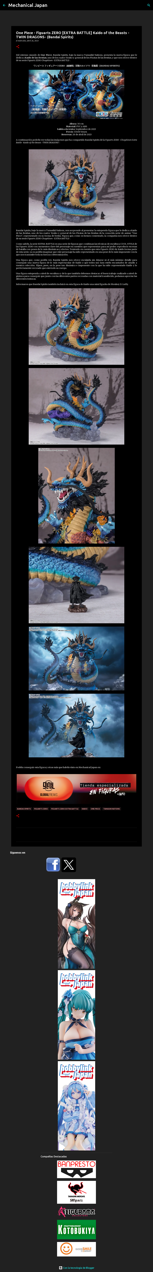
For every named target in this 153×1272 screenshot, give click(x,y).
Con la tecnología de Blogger (76, 1267)
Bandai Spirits (24, 809)
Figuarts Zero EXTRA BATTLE (64, 809)
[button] (18, 47)
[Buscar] (149, 5)
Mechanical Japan (27, 5)
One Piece (95, 809)
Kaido (84, 809)
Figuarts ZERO (41, 809)
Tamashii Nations (111, 809)
